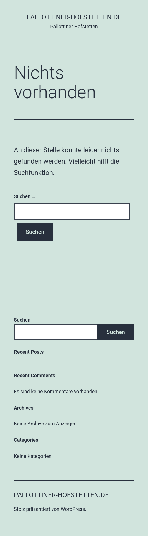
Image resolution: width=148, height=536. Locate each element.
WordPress (73, 509)
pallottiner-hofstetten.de (74, 17)
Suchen (22, 320)
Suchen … (24, 196)
